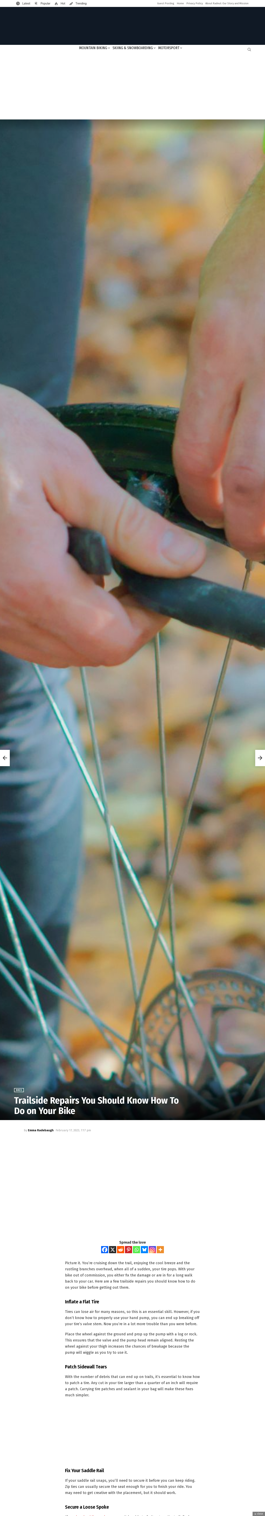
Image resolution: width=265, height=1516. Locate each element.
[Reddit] (120, 1249)
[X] (112, 1249)
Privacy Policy (194, 3)
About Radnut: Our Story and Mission (226, 3)
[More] (160, 1249)
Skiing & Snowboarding (133, 48)
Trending (81, 3)
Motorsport (168, 48)
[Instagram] (152, 1249)
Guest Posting (165, 3)
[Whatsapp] (136, 1249)
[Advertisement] (132, 86)
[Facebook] (104, 1249)
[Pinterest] (128, 1249)
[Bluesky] (144, 1249)
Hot (62, 3)
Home (180, 3)
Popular (45, 3)
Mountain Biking (93, 48)
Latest (26, 3)
